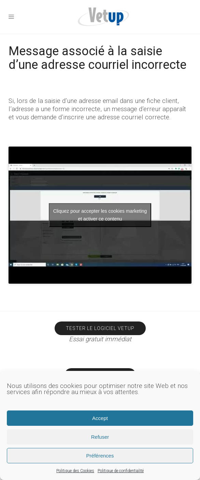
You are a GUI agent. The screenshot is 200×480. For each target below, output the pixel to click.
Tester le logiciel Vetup (100, 328)
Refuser (100, 437)
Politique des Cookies (75, 470)
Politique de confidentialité (121, 470)
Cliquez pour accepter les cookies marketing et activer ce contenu (100, 215)
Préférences (100, 456)
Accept (100, 418)
